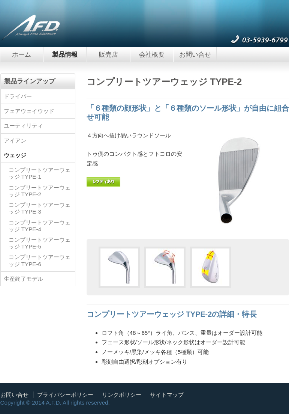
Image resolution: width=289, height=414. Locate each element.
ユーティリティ (23, 125)
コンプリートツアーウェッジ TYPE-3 (39, 208)
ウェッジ (15, 155)
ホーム (21, 54)
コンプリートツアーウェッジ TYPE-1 (39, 173)
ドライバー (18, 96)
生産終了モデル (23, 278)
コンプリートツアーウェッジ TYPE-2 (39, 190)
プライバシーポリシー (65, 394)
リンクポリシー (121, 394)
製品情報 (65, 54)
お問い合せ (195, 54)
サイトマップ (167, 394)
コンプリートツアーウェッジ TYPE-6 (39, 260)
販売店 (108, 54)
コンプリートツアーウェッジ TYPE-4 (39, 225)
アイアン (15, 140)
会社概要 (152, 54)
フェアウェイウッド (29, 111)
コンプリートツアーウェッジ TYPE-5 (39, 243)
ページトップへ (274, 395)
